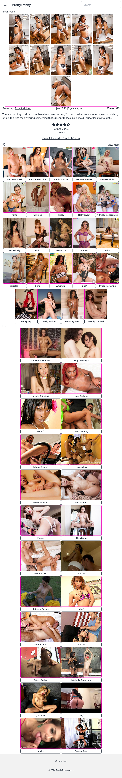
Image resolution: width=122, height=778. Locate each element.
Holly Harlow (49, 321)
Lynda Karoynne (107, 285)
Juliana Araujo (40, 466)
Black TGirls (9, 11)
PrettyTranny (21, 5)
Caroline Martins (37, 179)
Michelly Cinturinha (81, 680)
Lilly (81, 715)
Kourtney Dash (72, 321)
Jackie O (41, 715)
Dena (37, 285)
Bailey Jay (26, 321)
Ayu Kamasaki (14, 179)
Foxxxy (81, 573)
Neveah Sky (14, 250)
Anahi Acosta (40, 573)
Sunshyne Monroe (40, 360)
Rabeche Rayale (40, 609)
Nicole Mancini (40, 502)
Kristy (61, 214)
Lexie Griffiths (107, 179)
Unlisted (38, 214)
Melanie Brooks (84, 179)
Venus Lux (61, 250)
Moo (81, 608)
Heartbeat (81, 538)
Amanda (61, 285)
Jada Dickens (81, 396)
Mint (107, 250)
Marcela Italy (81, 431)
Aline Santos (40, 644)
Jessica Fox (81, 467)
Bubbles (14, 285)
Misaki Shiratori (41, 396)
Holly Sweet (84, 214)
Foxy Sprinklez (23, 108)
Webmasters (61, 761)
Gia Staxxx (84, 250)
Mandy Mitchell (96, 321)
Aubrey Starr (81, 751)
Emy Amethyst (81, 360)
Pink (37, 250)
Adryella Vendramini (107, 214)
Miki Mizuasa (81, 502)
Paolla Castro (61, 179)
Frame (40, 538)
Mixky (41, 751)
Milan (40, 431)
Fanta (15, 214)
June (84, 285)
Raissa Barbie (40, 680)
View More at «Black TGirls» (61, 138)
